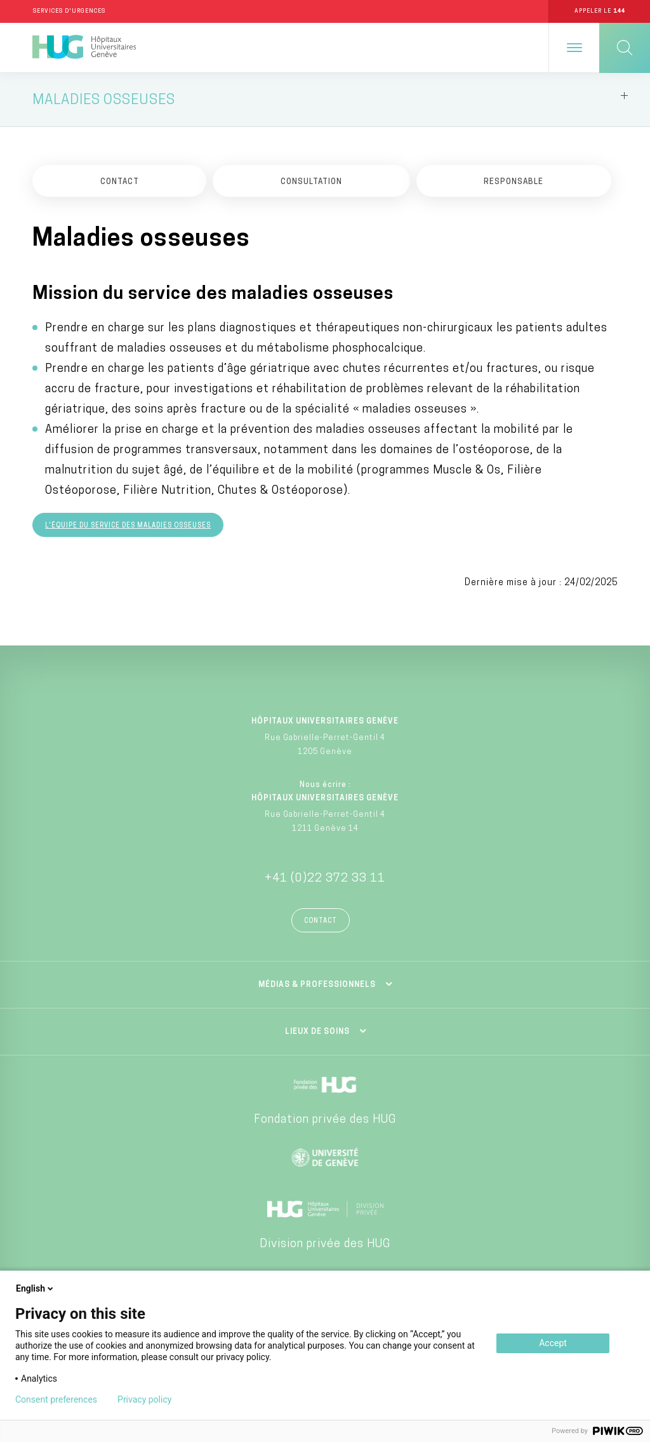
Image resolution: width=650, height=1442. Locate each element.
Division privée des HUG (325, 1244)
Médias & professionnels (317, 985)
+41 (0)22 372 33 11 (325, 879)
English (35, 1288)
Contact (320, 921)
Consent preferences (56, 1399)
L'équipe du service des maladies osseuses (128, 525)
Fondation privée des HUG (325, 1120)
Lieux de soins (317, 1032)
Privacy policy (144, 1399)
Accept (553, 1343)
